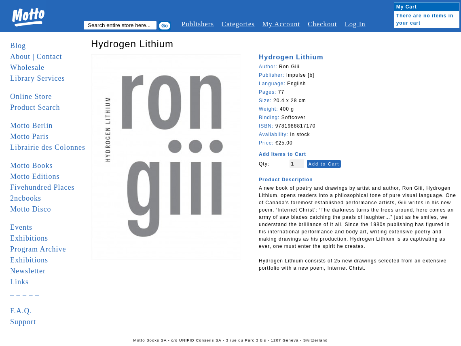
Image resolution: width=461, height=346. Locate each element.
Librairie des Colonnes (47, 147)
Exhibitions (29, 238)
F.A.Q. (21, 311)
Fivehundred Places (42, 187)
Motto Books (31, 165)
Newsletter (28, 271)
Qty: (264, 164)
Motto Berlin (31, 126)
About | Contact (36, 56)
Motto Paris (29, 136)
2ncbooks (25, 198)
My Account (281, 24)
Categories (238, 24)
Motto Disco (30, 209)
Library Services (37, 78)
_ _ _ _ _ (24, 293)
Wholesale (27, 67)
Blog (18, 46)
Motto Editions (35, 176)
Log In (355, 24)
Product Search (35, 107)
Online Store (31, 96)
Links (19, 282)
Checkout (322, 24)
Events (21, 227)
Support (23, 322)
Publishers (198, 24)
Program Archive (38, 249)
